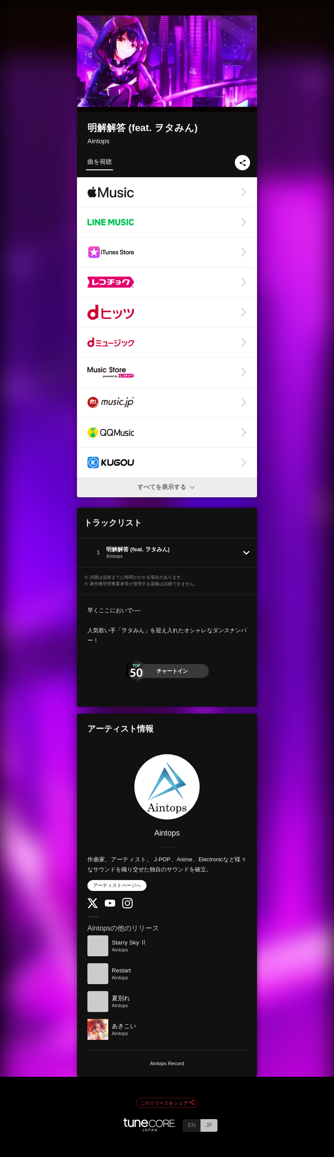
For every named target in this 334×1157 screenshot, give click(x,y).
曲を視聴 (99, 161)
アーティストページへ (117, 885)
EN (192, 1125)
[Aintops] (167, 787)
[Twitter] (92, 906)
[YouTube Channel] (110, 904)
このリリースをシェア (167, 1103)
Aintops (98, 141)
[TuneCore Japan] (150, 1129)
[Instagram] (127, 906)
